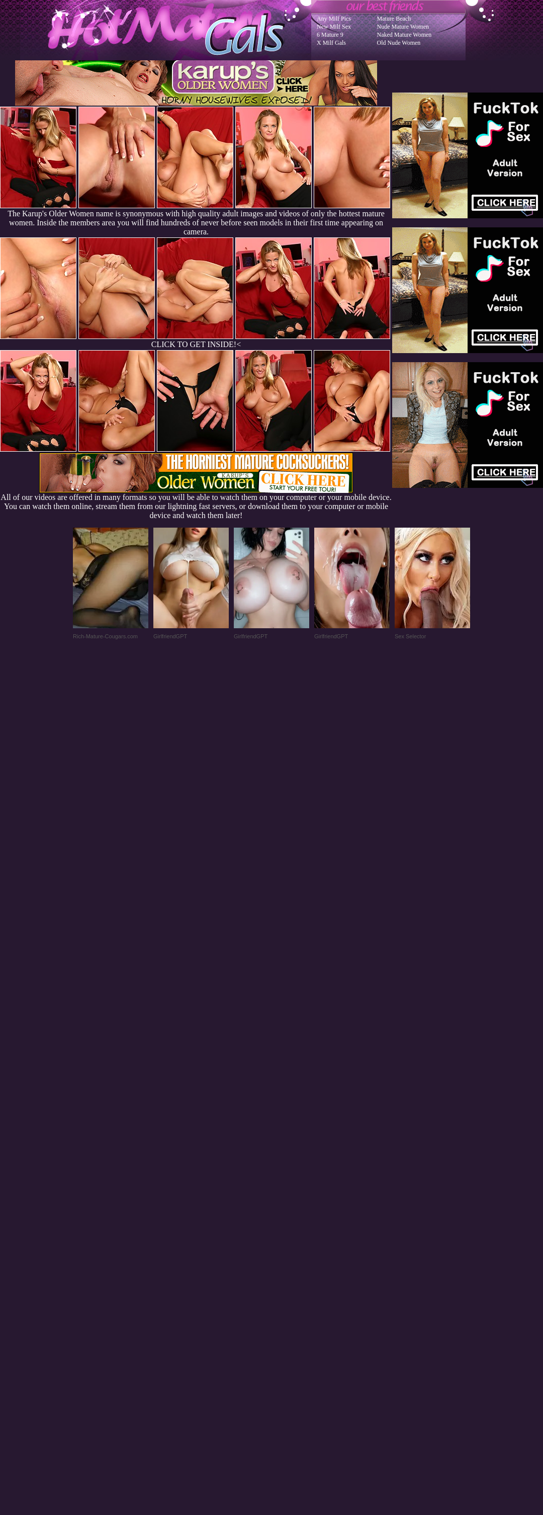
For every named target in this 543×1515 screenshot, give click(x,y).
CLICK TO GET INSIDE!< (196, 344)
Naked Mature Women (404, 34)
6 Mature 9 (330, 34)
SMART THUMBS (289, 1312)
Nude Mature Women (403, 26)
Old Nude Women (399, 42)
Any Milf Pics (334, 18)
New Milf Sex (334, 26)
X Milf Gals (331, 42)
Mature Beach (394, 18)
